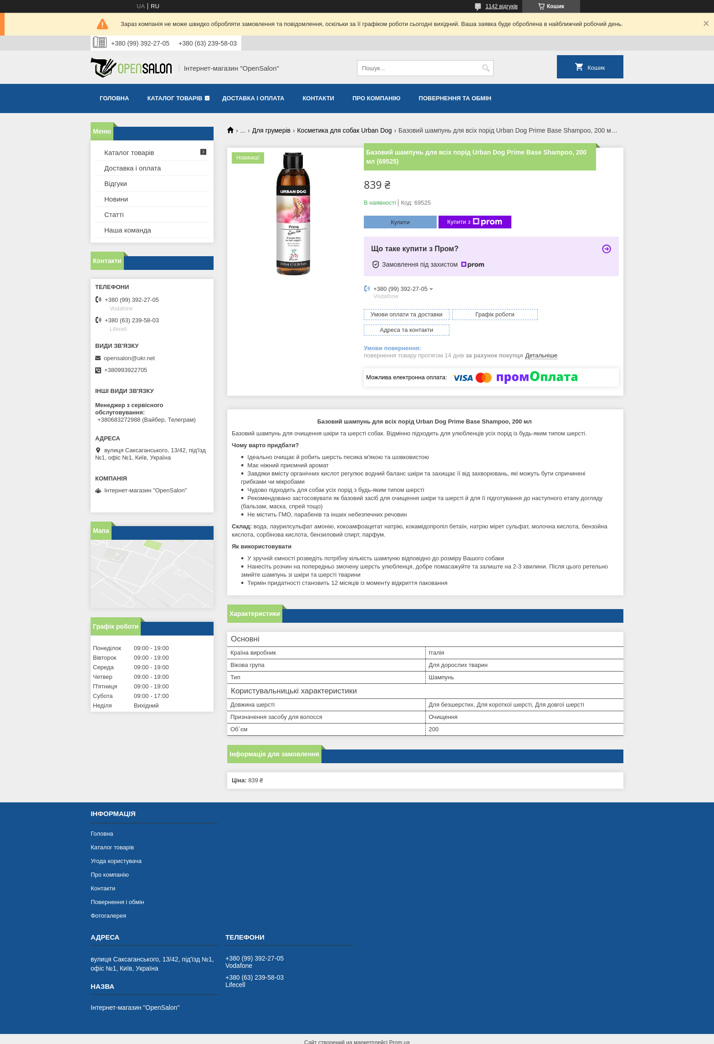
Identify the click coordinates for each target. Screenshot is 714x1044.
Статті (114, 214)
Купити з (474, 222)
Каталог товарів (174, 98)
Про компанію (376, 98)
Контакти (318, 98)
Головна (114, 98)
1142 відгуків (501, 6)
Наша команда (127, 230)
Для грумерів (271, 130)
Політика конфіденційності (432, 1035)
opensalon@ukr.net (129, 358)
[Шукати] (486, 68)
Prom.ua (399, 1027)
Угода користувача (116, 845)
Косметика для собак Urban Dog (344, 130)
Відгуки (115, 183)
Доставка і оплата (253, 98)
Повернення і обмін (117, 886)
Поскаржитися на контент (361, 1035)
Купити (400, 222)
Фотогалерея (108, 900)
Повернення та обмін (455, 98)
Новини (116, 199)
